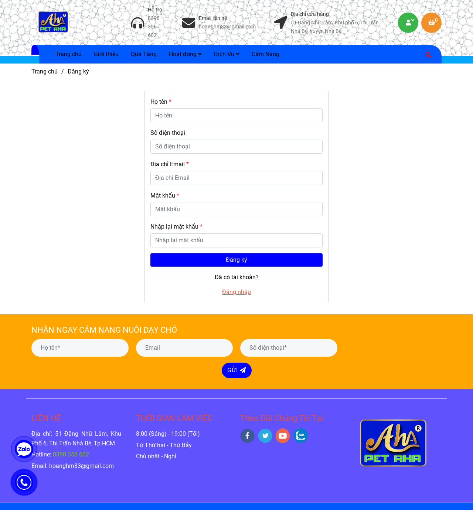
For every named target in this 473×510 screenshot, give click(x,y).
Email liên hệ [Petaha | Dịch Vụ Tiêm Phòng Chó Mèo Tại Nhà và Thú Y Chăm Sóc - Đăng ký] (213, 18)
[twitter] (265, 435)
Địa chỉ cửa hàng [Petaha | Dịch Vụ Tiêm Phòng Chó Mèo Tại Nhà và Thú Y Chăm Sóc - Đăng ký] (310, 14)
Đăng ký (236, 259)
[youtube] (283, 435)
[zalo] (300, 435)
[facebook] (247, 435)
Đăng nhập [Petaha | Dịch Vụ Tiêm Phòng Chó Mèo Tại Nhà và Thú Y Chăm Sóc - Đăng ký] (236, 291)
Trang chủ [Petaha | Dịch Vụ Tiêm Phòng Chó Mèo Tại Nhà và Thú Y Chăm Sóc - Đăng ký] (44, 71)
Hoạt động (185, 54)
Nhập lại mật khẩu (176, 226)
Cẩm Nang (265, 54)
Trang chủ (68, 54)
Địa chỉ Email (169, 164)
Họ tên (160, 101)
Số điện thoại (167, 132)
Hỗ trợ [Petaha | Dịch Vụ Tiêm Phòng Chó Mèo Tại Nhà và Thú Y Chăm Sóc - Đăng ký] (155, 10)
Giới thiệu (106, 54)
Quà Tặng (144, 54)
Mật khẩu (164, 195)
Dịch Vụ (226, 54)
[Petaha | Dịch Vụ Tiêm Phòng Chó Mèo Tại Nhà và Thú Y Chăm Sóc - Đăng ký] (53, 22)
